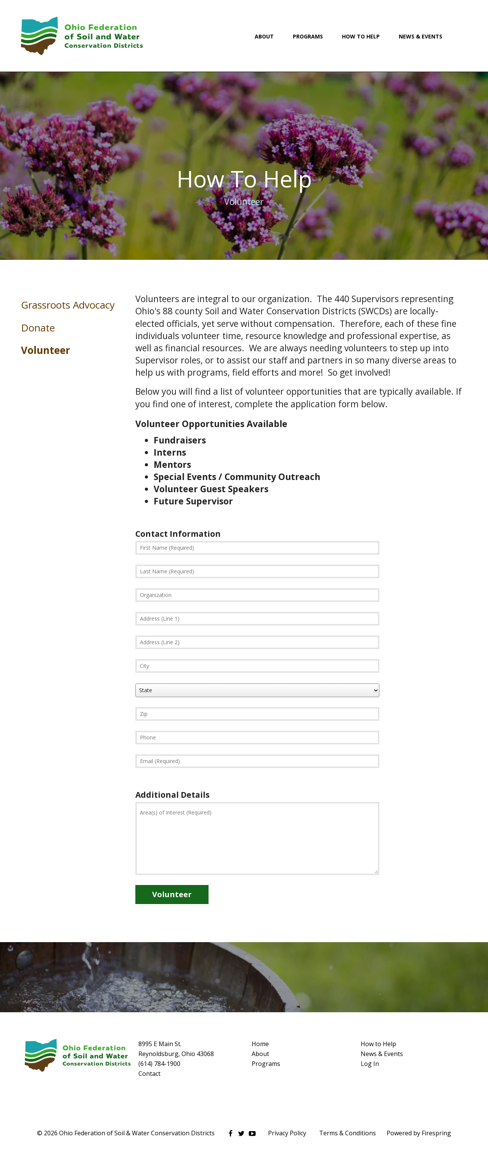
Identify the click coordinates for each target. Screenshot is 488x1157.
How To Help (361, 36)
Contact (149, 1073)
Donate (38, 327)
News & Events (420, 36)
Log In (370, 1063)
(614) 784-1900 (159, 1063)
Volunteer (45, 350)
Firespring (436, 1133)
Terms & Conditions (347, 1133)
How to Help (378, 1044)
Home (260, 1044)
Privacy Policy (287, 1133)
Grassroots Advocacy (68, 305)
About (264, 36)
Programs (308, 36)
